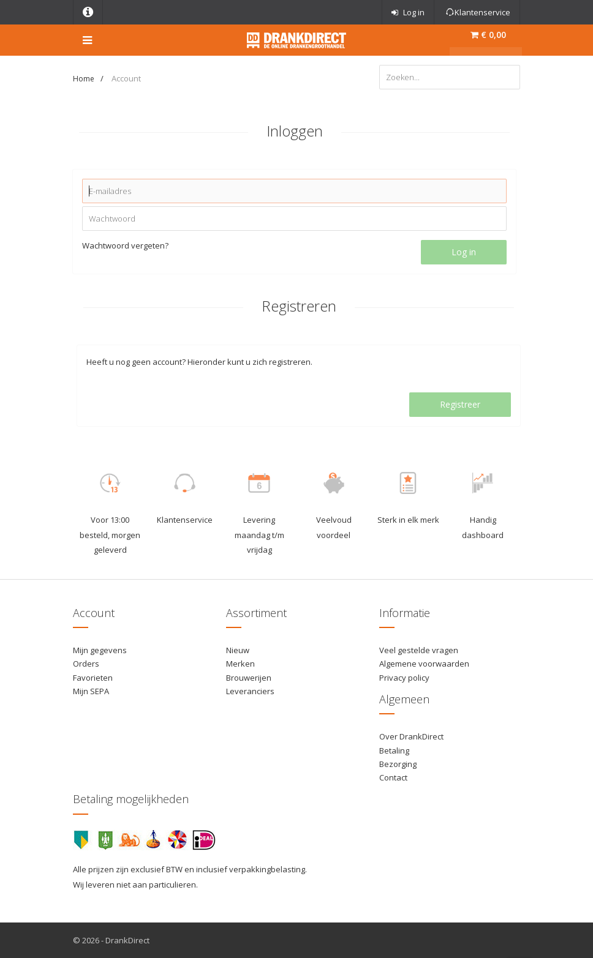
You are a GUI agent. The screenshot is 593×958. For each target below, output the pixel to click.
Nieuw (237, 650)
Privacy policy (404, 677)
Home (83, 78)
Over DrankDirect (411, 736)
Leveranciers (250, 691)
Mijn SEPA (91, 691)
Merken (240, 663)
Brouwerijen (248, 677)
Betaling (394, 750)
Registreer (460, 404)
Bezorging (398, 763)
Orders (86, 663)
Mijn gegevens (100, 650)
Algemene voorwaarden (424, 663)
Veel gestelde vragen (418, 650)
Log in (463, 252)
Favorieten (93, 677)
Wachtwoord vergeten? (125, 245)
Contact (393, 777)
